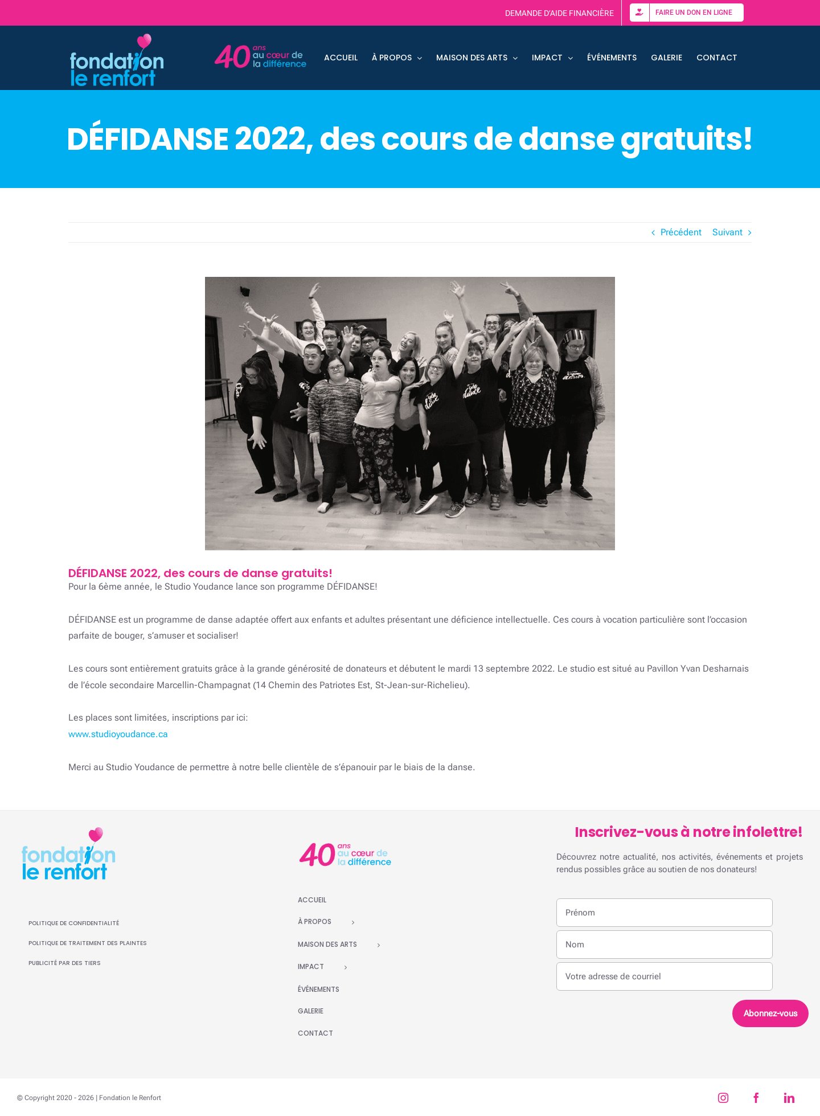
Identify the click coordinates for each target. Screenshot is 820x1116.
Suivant (727, 232)
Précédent (681, 232)
